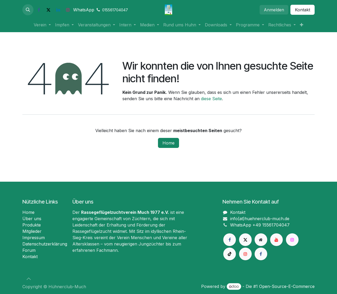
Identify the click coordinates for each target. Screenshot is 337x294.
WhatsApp (83, 9)
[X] (48, 10)
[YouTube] (276, 239)
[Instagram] (68, 10)
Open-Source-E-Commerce (287, 286)
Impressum (33, 237)
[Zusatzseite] (261, 239)
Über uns (31, 218)
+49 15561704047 (271, 225)
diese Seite (211, 98)
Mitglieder (32, 231)
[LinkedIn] (58, 10)
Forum (29, 250)
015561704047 (115, 10)
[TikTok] (229, 254)
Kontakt (302, 9)
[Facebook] (38, 10)
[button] (27, 9)
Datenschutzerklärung (44, 244)
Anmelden (274, 9)
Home (168, 143)
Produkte (31, 225)
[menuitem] (42, 25)
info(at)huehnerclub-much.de (259, 218)
